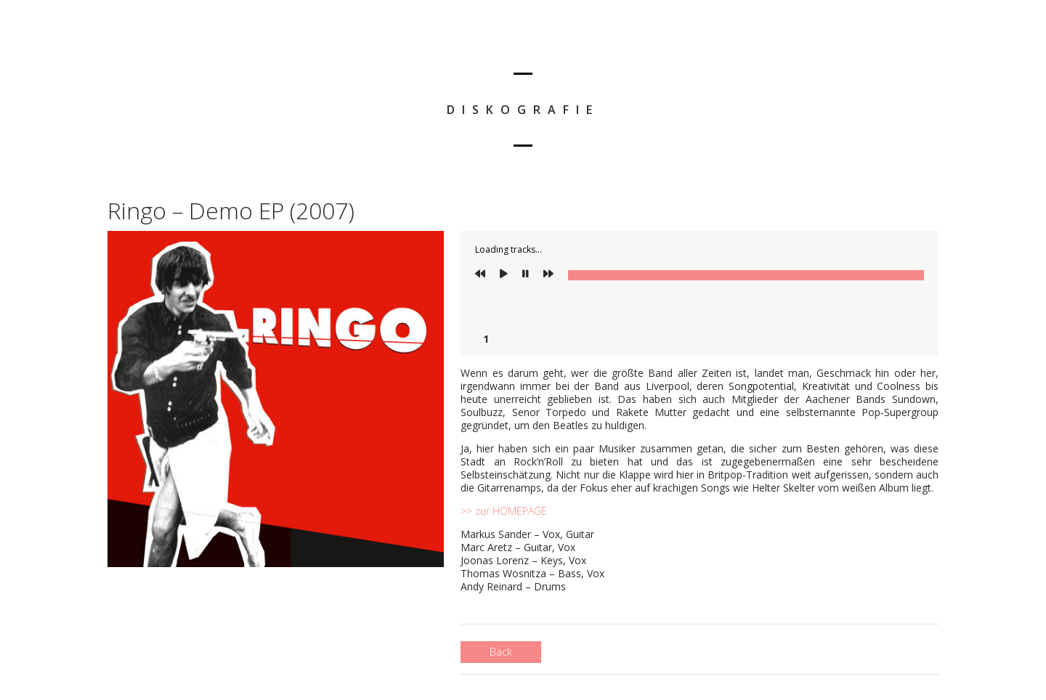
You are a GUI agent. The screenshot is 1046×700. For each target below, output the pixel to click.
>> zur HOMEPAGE (504, 511)
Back (501, 652)
